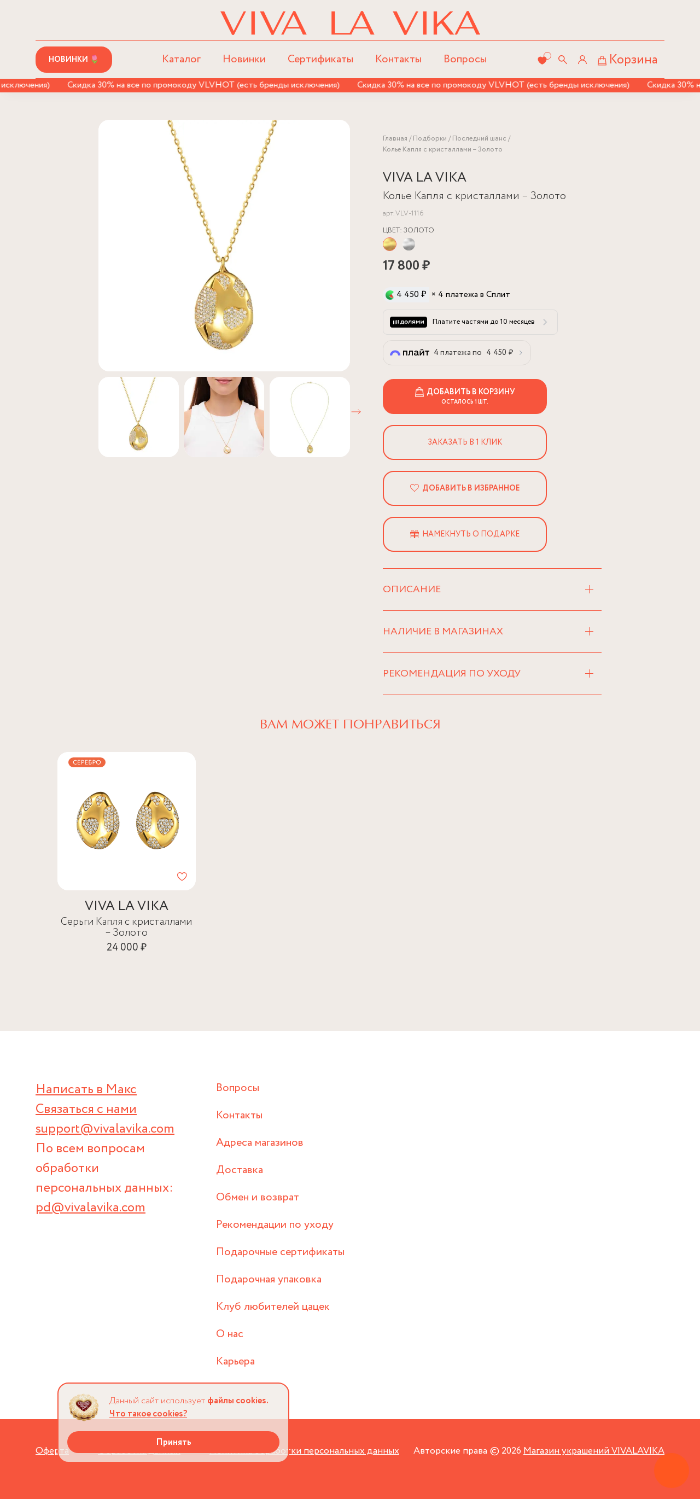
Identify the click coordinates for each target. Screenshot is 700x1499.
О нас (229, 1334)
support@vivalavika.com (105, 1129)
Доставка (239, 1170)
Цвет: (408, 230)
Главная (395, 138)
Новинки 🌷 (74, 59)
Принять (173, 1442)
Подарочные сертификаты (280, 1252)
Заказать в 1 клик (465, 442)
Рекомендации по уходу (275, 1225)
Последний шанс (479, 138)
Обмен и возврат (257, 1197)
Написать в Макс (86, 1089)
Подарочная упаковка (269, 1279)
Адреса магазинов (260, 1143)
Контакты (398, 59)
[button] (356, 411)
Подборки (430, 138)
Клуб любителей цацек (273, 1307)
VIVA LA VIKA (424, 178)
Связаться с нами (86, 1109)
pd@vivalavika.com (90, 1207)
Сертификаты (320, 59)
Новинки (244, 59)
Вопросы (465, 59)
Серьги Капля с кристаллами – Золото (126, 927)
